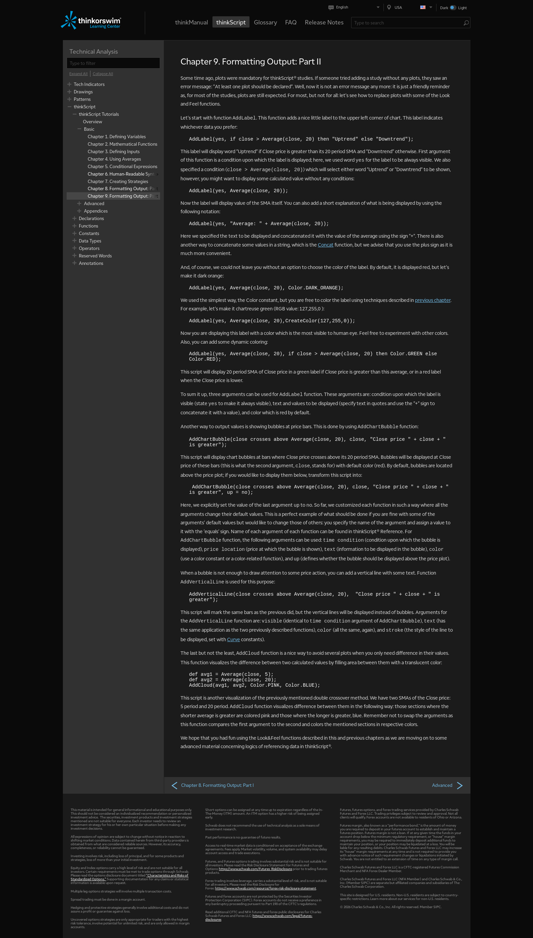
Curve (233, 639)
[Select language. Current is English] (355, 7)
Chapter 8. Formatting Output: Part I (212, 785)
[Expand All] (78, 74)
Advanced (448, 785)
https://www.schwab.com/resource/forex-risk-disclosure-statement (265, 888)
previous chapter (432, 300)
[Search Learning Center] (407, 22)
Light (462, 7)
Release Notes (324, 22)
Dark (444, 7)
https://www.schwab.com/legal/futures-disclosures (258, 917)
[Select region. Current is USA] (410, 7)
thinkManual (191, 22)
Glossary (265, 22)
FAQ (291, 22)
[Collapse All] (103, 74)
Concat (325, 244)
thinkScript (231, 22)
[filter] (113, 63)
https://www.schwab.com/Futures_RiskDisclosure (255, 868)
